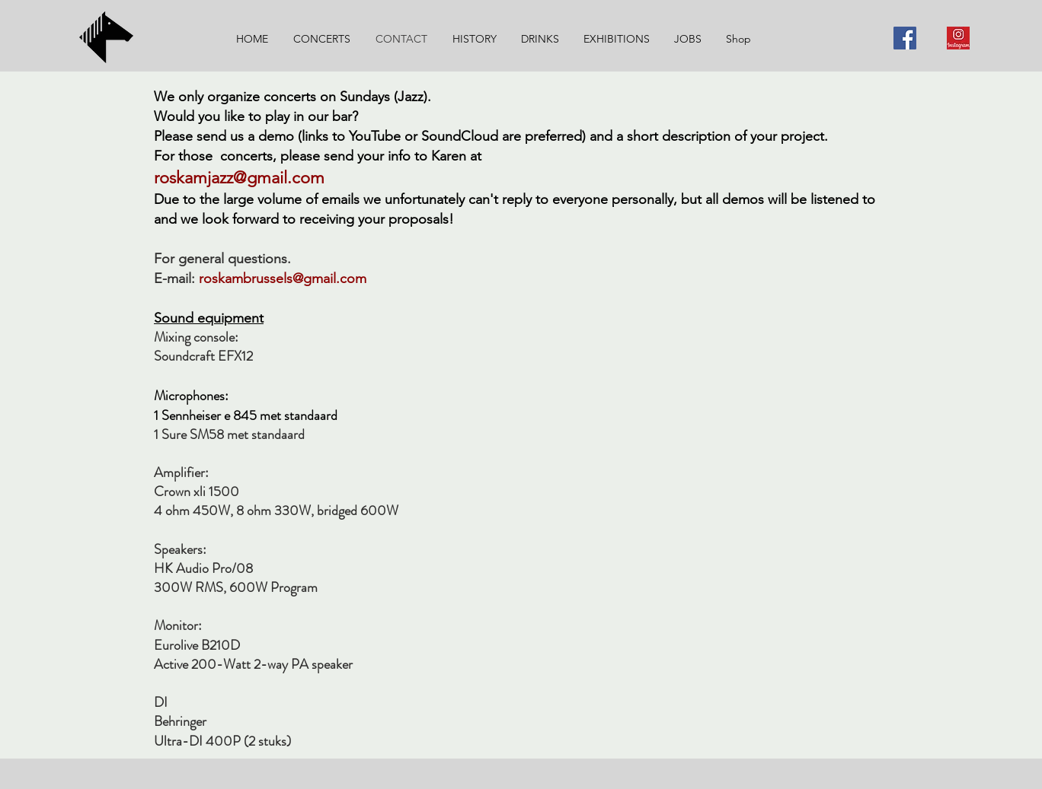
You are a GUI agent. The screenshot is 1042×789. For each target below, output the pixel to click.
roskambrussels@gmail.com (284, 278)
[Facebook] (904, 38)
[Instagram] (958, 38)
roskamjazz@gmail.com (239, 177)
